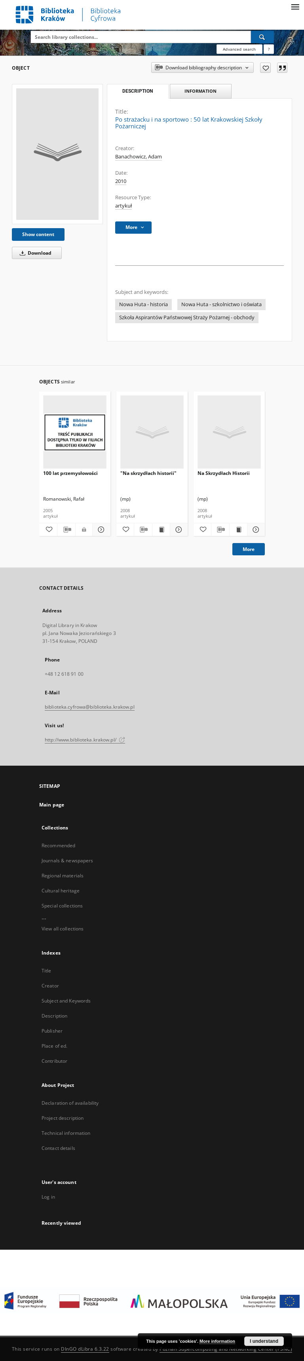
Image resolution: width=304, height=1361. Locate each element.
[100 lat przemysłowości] (75, 432)
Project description (63, 1118)
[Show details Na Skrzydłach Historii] (255, 529)
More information (217, 1341)
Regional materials (63, 875)
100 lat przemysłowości (70, 473)
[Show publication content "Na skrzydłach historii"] (161, 529)
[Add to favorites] (265, 68)
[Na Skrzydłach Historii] (229, 432)
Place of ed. (54, 1046)
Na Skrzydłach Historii (224, 473)
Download (34, 252)
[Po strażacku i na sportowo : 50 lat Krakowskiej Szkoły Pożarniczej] (57, 154)
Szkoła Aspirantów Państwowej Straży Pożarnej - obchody (187, 317)
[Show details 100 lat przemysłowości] (100, 529)
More (249, 549)
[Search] (262, 36)
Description (54, 1015)
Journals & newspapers (67, 860)
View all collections (63, 928)
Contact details (58, 1148)
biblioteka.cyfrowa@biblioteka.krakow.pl (90, 706)
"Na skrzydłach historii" (148, 473)
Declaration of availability (70, 1103)
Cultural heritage (61, 890)
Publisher (52, 1030)
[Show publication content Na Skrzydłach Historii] (238, 529)
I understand (264, 1341)
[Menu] (295, 6)
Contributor (54, 1061)
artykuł (123, 205)
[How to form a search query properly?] (269, 49)
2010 (120, 181)
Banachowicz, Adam (138, 156)
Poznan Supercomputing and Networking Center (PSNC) (226, 1349)
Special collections (62, 905)
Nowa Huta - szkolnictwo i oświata (221, 304)
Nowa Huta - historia (143, 304)
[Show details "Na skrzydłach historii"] (177, 529)
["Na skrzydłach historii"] (152, 432)
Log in (48, 1196)
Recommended (58, 845)
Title (46, 970)
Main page (51, 804)
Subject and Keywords (66, 1000)
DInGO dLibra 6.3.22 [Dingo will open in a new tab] (85, 1349)
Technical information (66, 1133)
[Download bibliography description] (66, 529)
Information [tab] (200, 91)
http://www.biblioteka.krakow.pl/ (85, 739)
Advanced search (239, 49)
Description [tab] (137, 91)
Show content (38, 234)
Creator (50, 985)
